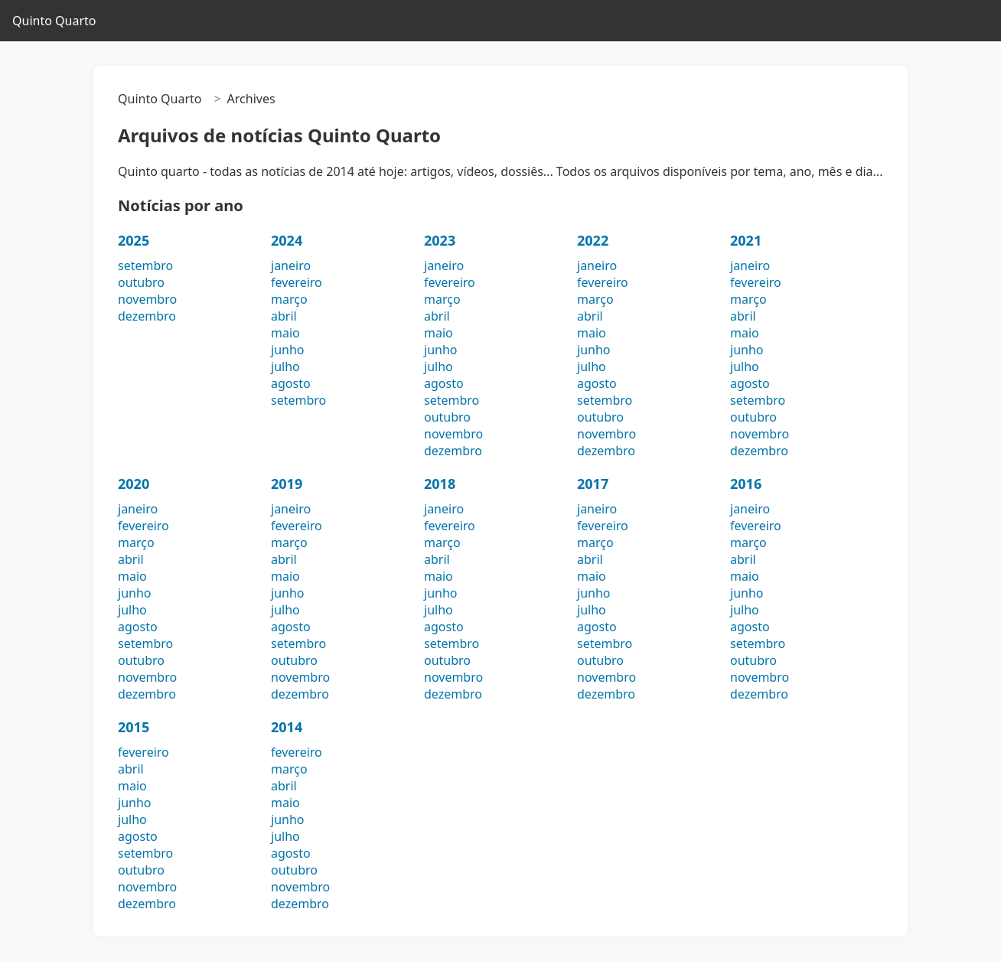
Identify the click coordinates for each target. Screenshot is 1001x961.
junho (287, 349)
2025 (133, 240)
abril (284, 316)
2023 (439, 240)
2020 (133, 483)
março (289, 299)
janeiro (291, 265)
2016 (745, 483)
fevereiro (296, 282)
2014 (286, 727)
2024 (286, 240)
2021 (745, 240)
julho (285, 366)
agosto (291, 383)
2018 (439, 483)
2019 (286, 483)
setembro (145, 265)
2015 (133, 727)
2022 (592, 240)
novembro (147, 299)
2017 (592, 483)
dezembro (147, 316)
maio (285, 332)
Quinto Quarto (54, 20)
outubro (141, 282)
